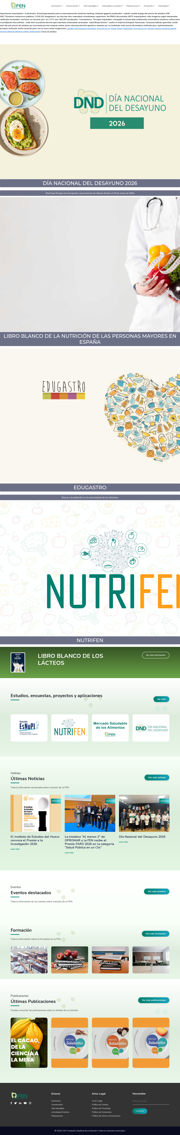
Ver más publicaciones (154, 1000)
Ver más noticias (157, 777)
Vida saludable (91, 6)
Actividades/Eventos (60, 1112)
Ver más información (155, 655)
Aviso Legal (97, 1101)
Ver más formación (156, 933)
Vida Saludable (57, 1108)
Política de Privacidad (101, 1108)
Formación (149, 6)
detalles (70, 28)
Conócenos (56, 6)
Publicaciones (133, 6)
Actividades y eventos (112, 6)
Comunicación (73, 6)
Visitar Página (117, 28)
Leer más (15, 849)
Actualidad (163, 6)
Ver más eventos (157, 891)
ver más (161, 699)
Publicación (128, 28)
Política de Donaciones (102, 1112)
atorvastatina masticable (85, 28)
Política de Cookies (100, 1104)
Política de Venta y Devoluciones (106, 1116)
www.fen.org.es (103, 28)
